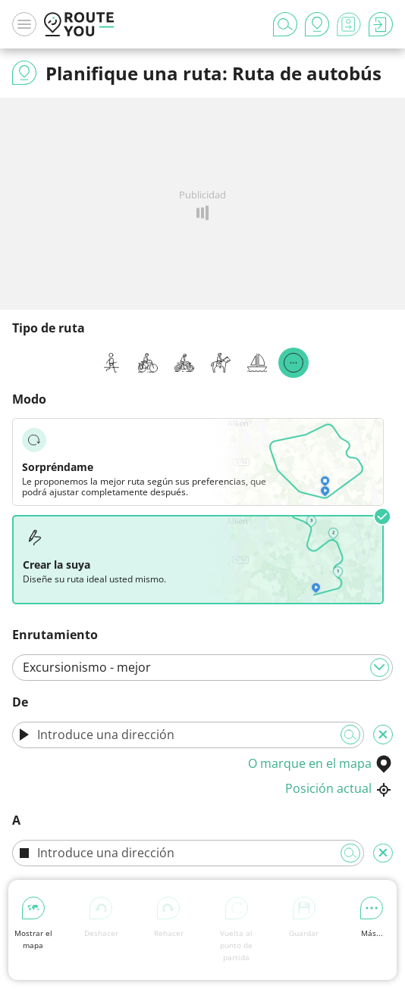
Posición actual (339, 788)
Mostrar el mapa (33, 923)
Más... (371, 917)
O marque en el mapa (320, 763)
